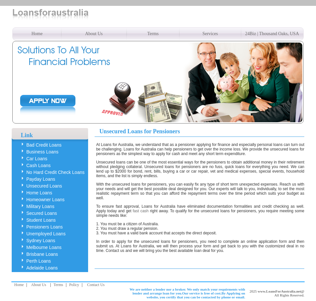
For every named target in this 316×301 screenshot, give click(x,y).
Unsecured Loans (44, 186)
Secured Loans (41, 213)
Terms (153, 33)
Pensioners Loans (44, 226)
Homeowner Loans (45, 199)
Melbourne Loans (43, 247)
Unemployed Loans (46, 233)
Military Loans (40, 206)
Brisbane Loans (42, 254)
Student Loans (41, 220)
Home (37, 33)
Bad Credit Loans (43, 145)
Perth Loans (38, 261)
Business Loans (42, 151)
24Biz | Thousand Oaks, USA (272, 33)
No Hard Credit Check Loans (55, 172)
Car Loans (36, 158)
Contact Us (96, 284)
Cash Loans (38, 165)
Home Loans (39, 192)
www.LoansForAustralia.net (279, 291)
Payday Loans (40, 179)
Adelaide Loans (42, 267)
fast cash (141, 211)
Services (210, 33)
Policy (74, 284)
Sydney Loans (40, 240)
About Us (94, 33)
